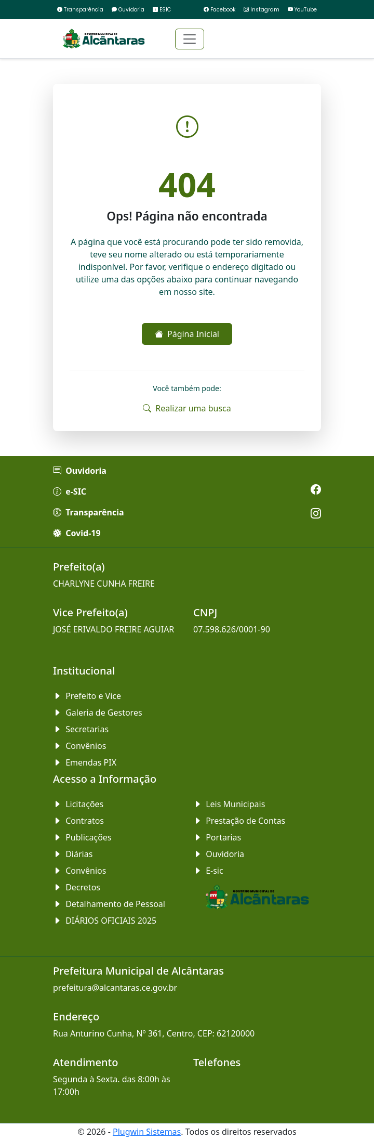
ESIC (162, 10)
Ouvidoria (128, 10)
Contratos (78, 820)
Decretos (76, 887)
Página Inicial (187, 334)
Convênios (79, 746)
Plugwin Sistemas (147, 1131)
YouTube (302, 10)
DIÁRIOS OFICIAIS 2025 (104, 920)
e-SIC (69, 491)
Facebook (219, 10)
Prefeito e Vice (87, 696)
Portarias (217, 837)
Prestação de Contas (239, 820)
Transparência (80, 10)
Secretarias (81, 729)
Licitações (78, 804)
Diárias (72, 854)
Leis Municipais (229, 804)
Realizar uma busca (187, 408)
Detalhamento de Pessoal (109, 904)
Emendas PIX (84, 762)
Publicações (82, 837)
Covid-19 (77, 533)
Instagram (261, 10)
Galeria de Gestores (97, 712)
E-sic (208, 870)
